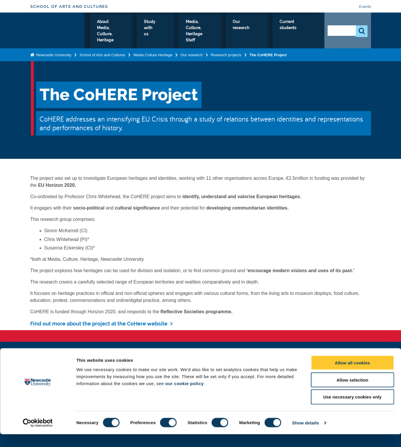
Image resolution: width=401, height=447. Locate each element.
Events (365, 6)
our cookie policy (184, 396)
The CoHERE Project (268, 54)
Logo (57, 30)
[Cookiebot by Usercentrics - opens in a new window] (37, 435)
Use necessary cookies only (352, 409)
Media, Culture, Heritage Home (109, 32)
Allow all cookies (352, 375)
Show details (305, 435)
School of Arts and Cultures (69, 6)
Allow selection (352, 392)
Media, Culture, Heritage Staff (235, 32)
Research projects (226, 54)
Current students (304, 32)
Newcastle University (53, 54)
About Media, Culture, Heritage (160, 32)
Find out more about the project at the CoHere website (98, 324)
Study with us (198, 32)
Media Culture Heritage (152, 54)
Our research (274, 32)
